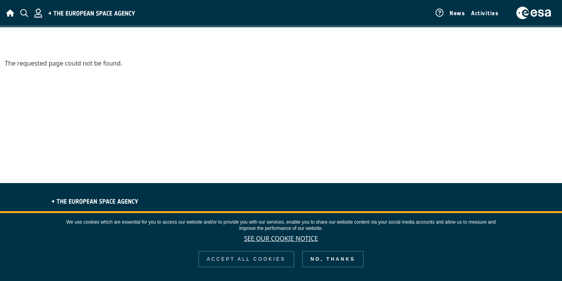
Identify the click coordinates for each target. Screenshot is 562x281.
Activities (484, 13)
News (457, 13)
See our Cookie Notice (281, 244)
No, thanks (333, 265)
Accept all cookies (246, 265)
